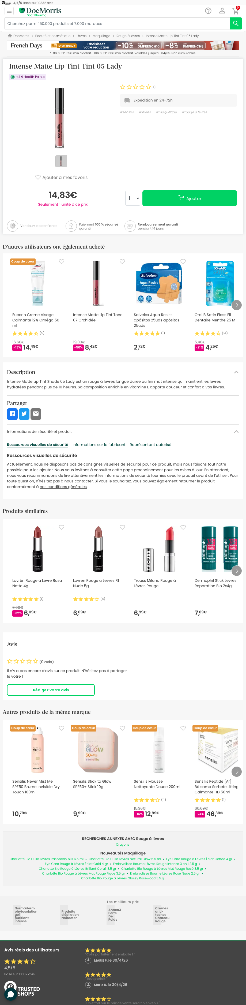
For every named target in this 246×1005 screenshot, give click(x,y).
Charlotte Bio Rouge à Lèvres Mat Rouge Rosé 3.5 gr (162, 869)
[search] (236, 23)
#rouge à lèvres (194, 112)
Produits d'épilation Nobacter (64, 915)
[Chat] (208, 10)
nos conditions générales (63, 486)
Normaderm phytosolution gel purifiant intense (17, 915)
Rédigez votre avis (51, 690)
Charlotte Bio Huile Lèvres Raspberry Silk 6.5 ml (47, 859)
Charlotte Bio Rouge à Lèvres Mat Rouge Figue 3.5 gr (83, 873)
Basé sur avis (19, 974)
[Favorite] (61, 261)
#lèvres (144, 112)
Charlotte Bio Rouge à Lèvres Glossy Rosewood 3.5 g (122, 878)
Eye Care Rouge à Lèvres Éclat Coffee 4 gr (199, 859)
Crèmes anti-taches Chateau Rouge (157, 915)
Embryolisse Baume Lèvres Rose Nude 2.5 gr (165, 873)
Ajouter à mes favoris (61, 178)
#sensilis (127, 112)
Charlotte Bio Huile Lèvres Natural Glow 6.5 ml (125, 859)
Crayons (122, 844)
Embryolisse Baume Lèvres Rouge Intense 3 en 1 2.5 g (155, 864)
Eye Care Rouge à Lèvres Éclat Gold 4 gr (76, 864)
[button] (222, 10)
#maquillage (166, 112)
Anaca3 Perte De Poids (110, 915)
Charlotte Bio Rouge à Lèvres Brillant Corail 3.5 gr (77, 869)
